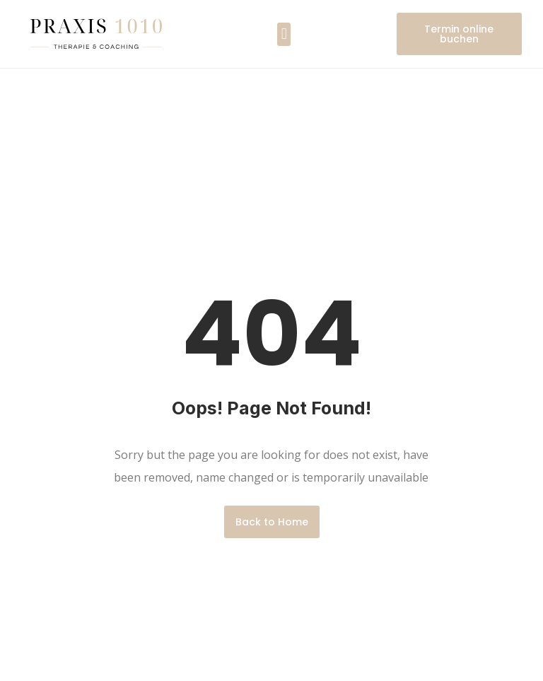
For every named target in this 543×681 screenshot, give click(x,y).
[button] (284, 34)
